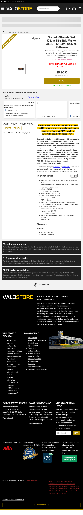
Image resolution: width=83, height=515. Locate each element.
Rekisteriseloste (32, 481)
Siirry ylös (41, 285)
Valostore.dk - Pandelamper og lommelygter (65, 491)
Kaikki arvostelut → (34, 97)
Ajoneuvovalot (12, 32)
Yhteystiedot (7, 418)
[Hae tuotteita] (47, 8)
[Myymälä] (66, 348)
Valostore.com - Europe (57, 493)
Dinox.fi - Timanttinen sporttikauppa (61, 481)
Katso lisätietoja (35, 423)
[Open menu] (3, 8)
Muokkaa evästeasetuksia (13, 500)
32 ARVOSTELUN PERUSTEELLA (62, 60)
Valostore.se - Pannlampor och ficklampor (64, 486)
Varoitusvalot (24, 32)
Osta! (61, 81)
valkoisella (66, 167)
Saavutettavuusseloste (37, 369)
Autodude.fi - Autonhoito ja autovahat (62, 484)
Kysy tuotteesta (12, 128)
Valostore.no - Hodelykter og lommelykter (64, 489)
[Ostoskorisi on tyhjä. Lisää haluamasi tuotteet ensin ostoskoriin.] (80, 8)
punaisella (56, 167)
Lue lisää (31, 102)
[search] (57, 8)
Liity (76, 433)
